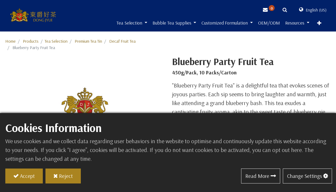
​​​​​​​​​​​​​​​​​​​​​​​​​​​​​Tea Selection (56, 41)
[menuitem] (269, 24)
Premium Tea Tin (88, 41)
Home (10, 41)
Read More (257, 176)
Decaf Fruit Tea (122, 41)
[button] (319, 24)
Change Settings (304, 176)
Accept (27, 176)
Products (31, 41)
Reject (66, 176)
